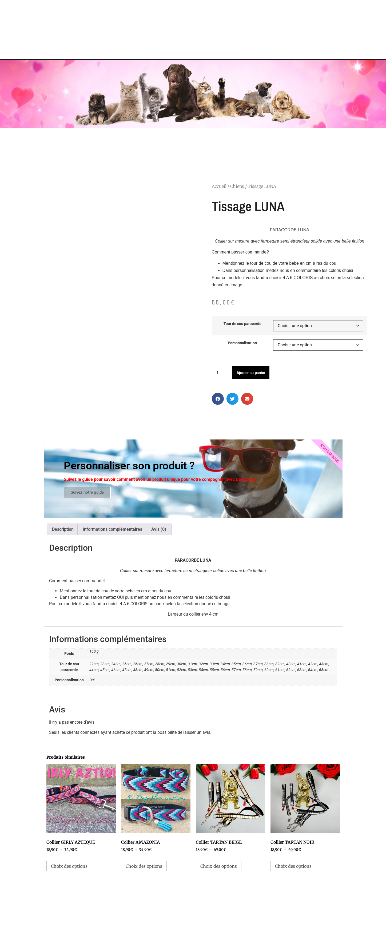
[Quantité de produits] (219, 372)
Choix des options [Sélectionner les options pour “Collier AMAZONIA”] (144, 866)
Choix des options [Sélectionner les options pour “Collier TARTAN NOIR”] (293, 866)
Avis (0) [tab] (158, 529)
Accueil (219, 186)
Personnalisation (242, 343)
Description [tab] (63, 529)
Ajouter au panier (251, 372)
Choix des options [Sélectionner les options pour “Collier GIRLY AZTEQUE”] (69, 866)
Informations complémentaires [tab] (112, 529)
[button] (218, 399)
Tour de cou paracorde (242, 324)
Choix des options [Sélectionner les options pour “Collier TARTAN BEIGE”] (218, 866)
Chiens (237, 186)
